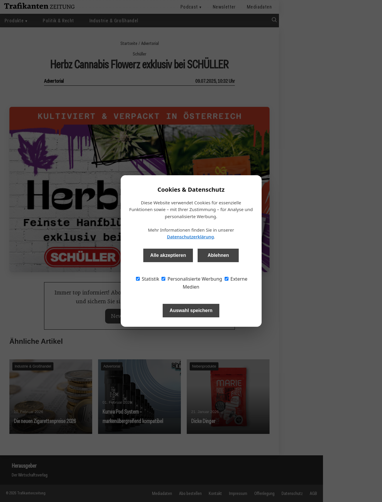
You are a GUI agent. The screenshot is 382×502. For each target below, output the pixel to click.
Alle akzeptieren (168, 255)
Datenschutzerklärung (190, 237)
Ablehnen (218, 255)
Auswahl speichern (191, 310)
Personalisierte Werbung (191, 279)
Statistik (147, 279)
